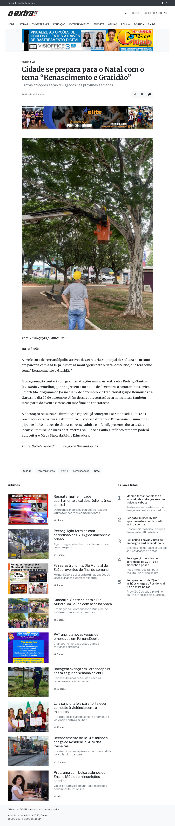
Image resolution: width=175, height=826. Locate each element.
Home (11, 24)
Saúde (151, 24)
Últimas (23, 24)
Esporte (99, 24)
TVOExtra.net (40, 24)
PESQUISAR (132, 13)
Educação (59, 24)
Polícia (125, 24)
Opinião (112, 24)
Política (139, 24)
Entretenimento (79, 24)
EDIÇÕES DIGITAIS (156, 13)
